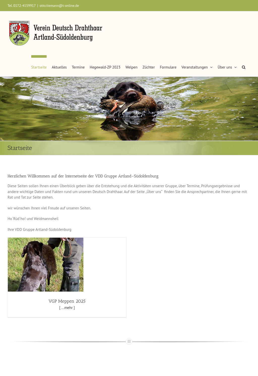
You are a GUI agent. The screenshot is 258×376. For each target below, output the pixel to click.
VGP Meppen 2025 (67, 301)
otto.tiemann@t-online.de (59, 5)
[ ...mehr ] (67, 307)
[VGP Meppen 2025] (45, 240)
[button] (243, 65)
